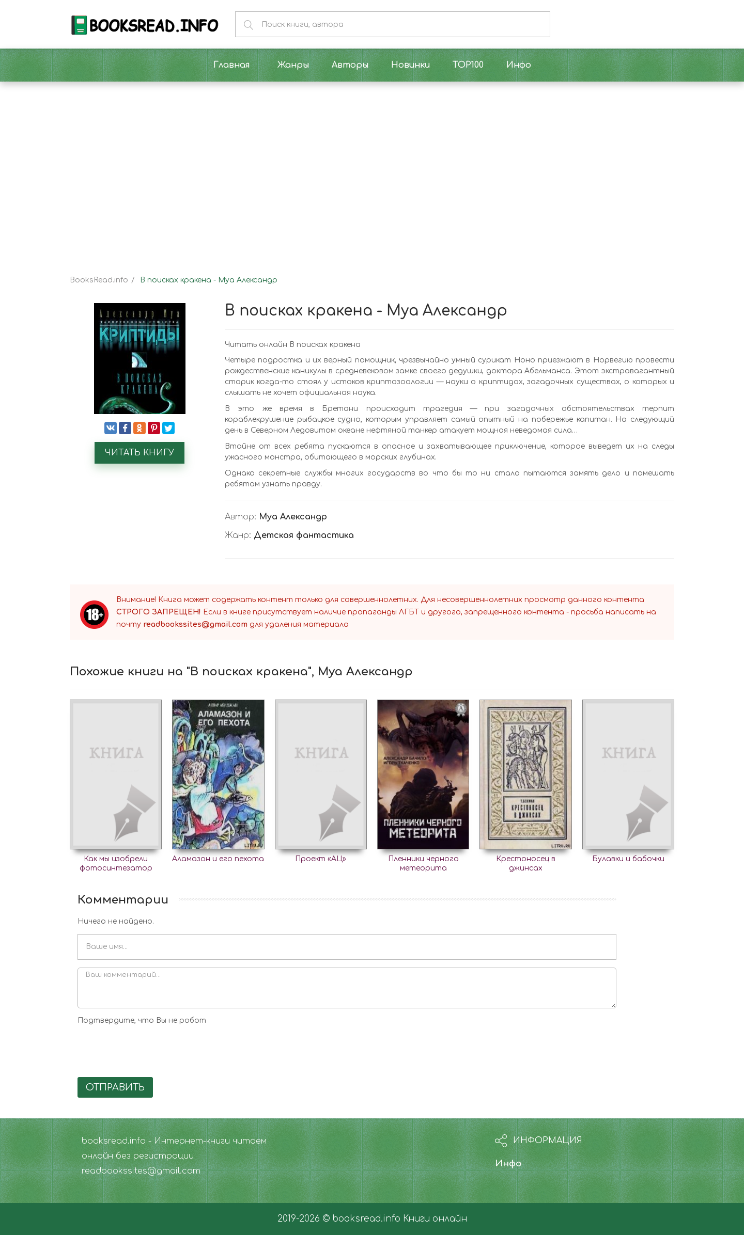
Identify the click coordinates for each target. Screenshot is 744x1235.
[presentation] (156, 1049)
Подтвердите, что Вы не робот (142, 1020)
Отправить (115, 1087)
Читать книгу (139, 452)
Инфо (508, 1163)
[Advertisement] (372, 169)
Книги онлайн (435, 1219)
